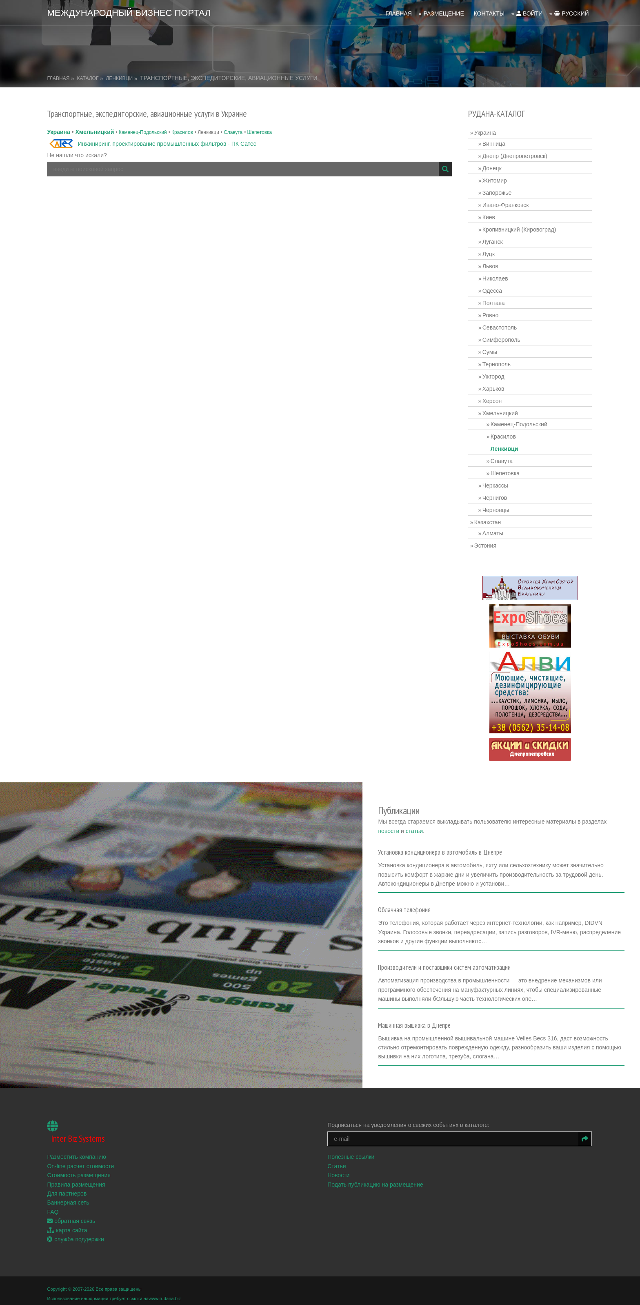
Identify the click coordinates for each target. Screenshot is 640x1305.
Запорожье (497, 191)
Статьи (337, 1159)
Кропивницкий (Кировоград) (520, 228)
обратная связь (72, 1214)
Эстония (486, 544)
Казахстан (488, 521)
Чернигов (495, 496)
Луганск (493, 240)
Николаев (496, 277)
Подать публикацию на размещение (376, 1178)
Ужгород (494, 375)
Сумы (490, 350)
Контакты (488, 12)
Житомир (495, 179)
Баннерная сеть (69, 1196)
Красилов (183, 131)
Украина (59, 130)
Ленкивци (120, 77)
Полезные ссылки (351, 1150)
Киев (489, 216)
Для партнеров (68, 1187)
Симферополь (502, 338)
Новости (339, 1169)
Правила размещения (77, 1178)
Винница (494, 142)
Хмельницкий (95, 130)
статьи (433, 827)
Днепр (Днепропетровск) (515, 154)
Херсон (492, 399)
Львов (491, 265)
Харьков (494, 387)
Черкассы (496, 484)
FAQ (54, 1205)
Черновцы (496, 509)
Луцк (489, 252)
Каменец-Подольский (144, 131)
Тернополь (497, 363)
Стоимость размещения (80, 1169)
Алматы (493, 532)
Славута (233, 131)
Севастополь (500, 326)
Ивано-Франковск (506, 203)
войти (529, 12)
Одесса (492, 289)
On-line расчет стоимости (81, 1159)
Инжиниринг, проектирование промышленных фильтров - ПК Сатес (168, 142)
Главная (397, 12)
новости (407, 827)
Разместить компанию (77, 1150)
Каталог (89, 77)
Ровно (491, 314)
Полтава (494, 301)
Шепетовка (260, 131)
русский (570, 12)
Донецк (492, 167)
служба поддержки (76, 1232)
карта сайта (68, 1223)
